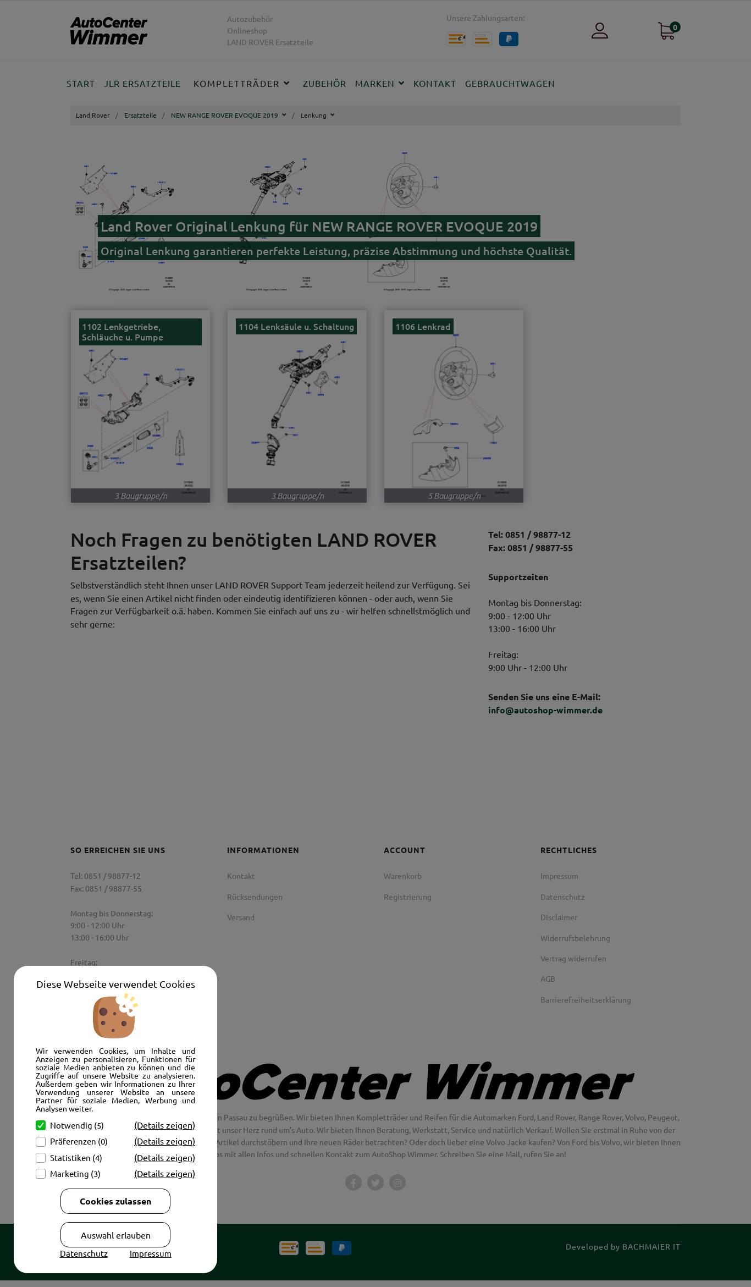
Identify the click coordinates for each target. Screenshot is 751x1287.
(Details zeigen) (164, 1124)
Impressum (151, 1253)
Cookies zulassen (115, 1201)
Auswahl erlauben (116, 1234)
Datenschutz (84, 1253)
